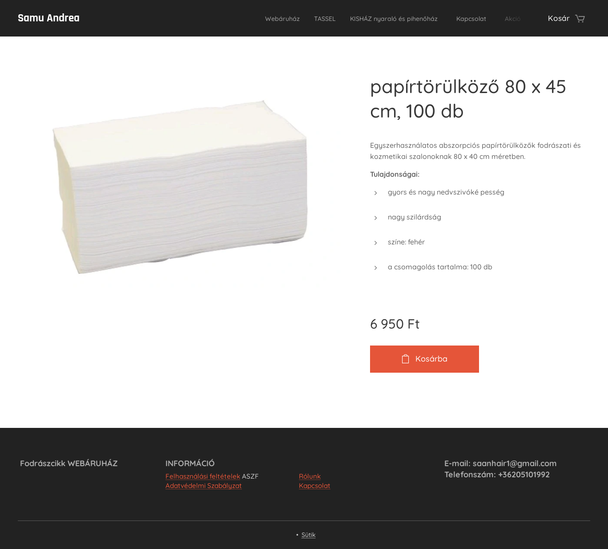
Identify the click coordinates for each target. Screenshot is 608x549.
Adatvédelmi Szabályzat (203, 485)
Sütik (309, 535)
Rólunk (310, 476)
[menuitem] (245, 18)
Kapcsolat (314, 485)
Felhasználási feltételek (202, 476)
